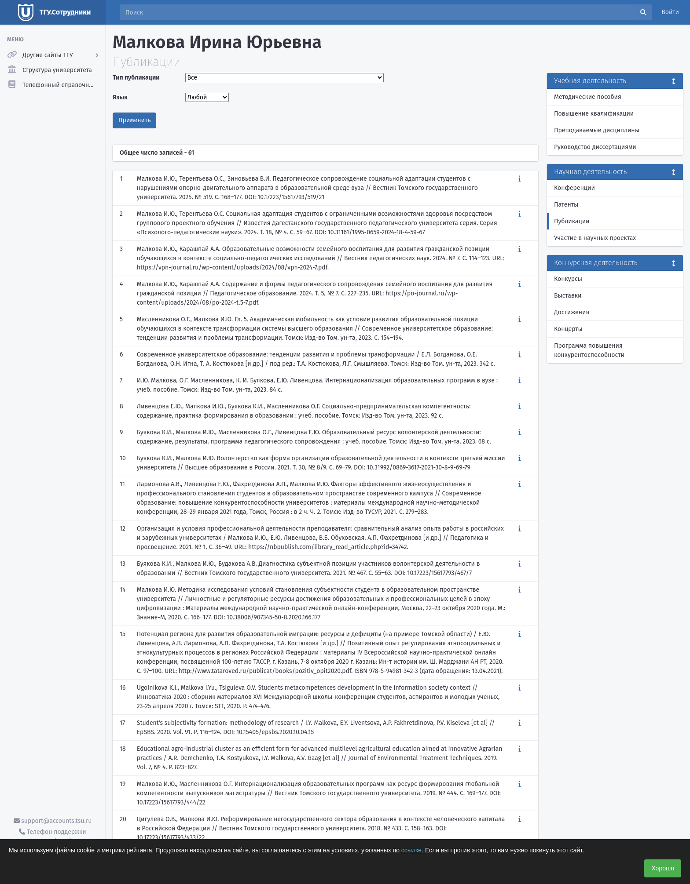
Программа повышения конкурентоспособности (589, 350)
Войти (670, 12)
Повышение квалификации (594, 113)
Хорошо (662, 868)
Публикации (571, 221)
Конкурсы (568, 279)
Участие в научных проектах (595, 238)
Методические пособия (587, 97)
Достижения (571, 312)
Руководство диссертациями (595, 147)
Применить (134, 120)
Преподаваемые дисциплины (596, 130)
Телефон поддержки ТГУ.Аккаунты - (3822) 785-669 (52, 836)
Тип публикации (136, 77)
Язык (120, 97)
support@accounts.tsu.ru (53, 821)
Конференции (574, 188)
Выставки (567, 295)
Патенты (566, 204)
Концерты (568, 329)
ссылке (411, 850)
